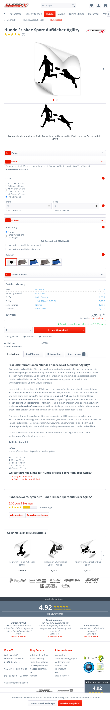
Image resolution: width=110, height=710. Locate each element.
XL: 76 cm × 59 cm (16, 194)
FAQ (32, 672)
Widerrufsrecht (62, 662)
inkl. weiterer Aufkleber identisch (24, 249)
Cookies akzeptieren (70, 703)
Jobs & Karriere (62, 675)
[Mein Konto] (98, 5)
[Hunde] (49, 14)
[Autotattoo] (16, 14)
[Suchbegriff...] (58, 5)
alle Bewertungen (55, 613)
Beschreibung (13, 354)
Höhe (76, 204)
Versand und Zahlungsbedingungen (66, 657)
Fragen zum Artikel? (22, 476)
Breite (29, 204)
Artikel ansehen (18, 636)
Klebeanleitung (54, 354)
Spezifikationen (33, 354)
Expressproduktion (39, 665)
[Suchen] (73, 5)
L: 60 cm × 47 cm (16, 191)
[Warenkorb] (105, 5)
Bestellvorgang (37, 658)
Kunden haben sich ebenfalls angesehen (26, 532)
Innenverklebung (16, 234)
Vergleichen (11, 336)
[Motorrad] (93, 14)
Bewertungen (76, 354)
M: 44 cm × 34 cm (16, 188)
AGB (57, 672)
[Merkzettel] (91, 5)
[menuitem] (58, 5)
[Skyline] (61, 14)
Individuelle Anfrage (39, 655)
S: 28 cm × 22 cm (16, 186)
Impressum (60, 668)
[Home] (4, 14)
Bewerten (45, 336)
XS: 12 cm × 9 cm (16, 183)
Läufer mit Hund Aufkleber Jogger (22, 563)
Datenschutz (61, 665)
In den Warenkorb (66, 330)
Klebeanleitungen (38, 668)
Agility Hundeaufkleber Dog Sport (88, 563)
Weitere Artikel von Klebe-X (26, 479)
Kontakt (33, 675)
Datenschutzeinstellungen (42, 703)
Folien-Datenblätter (39, 662)
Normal (11, 232)
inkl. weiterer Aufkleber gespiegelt (24, 245)
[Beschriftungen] (34, 14)
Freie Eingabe (14, 196)
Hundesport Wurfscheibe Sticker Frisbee (55, 563)
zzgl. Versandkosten (97, 318)
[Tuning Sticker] (76, 14)
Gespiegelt (13, 237)
